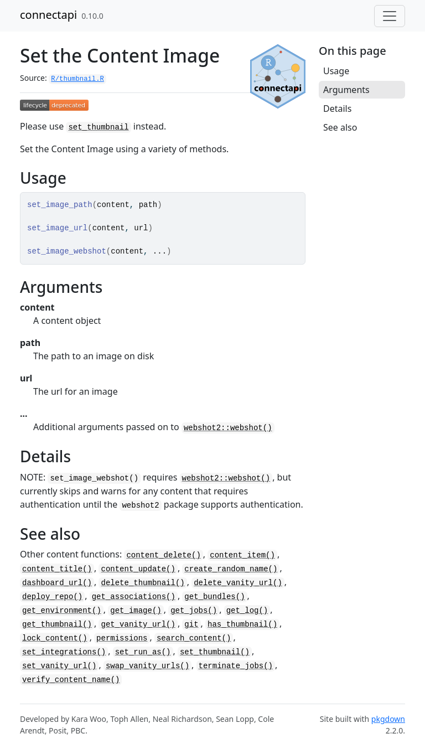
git (191, 624)
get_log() (247, 610)
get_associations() (133, 596)
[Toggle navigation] (389, 16)
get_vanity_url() (138, 624)
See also (340, 127)
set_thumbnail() (215, 652)
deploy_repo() (52, 596)
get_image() (135, 610)
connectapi (48, 14)
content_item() (242, 555)
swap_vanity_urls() (147, 666)
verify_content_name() (71, 679)
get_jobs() (193, 610)
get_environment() (61, 610)
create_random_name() (230, 569)
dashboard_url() (57, 583)
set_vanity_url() (59, 666)
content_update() (138, 569)
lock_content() (54, 638)
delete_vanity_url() (238, 583)
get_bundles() (214, 596)
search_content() (194, 638)
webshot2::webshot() (228, 428)
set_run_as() (143, 652)
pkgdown (388, 719)
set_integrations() (64, 652)
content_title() (57, 569)
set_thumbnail (98, 127)
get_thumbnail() (57, 624)
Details (337, 108)
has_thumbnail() (242, 624)
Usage (336, 71)
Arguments (346, 90)
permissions (121, 638)
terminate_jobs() (236, 666)
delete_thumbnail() (142, 583)
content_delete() (163, 555)
